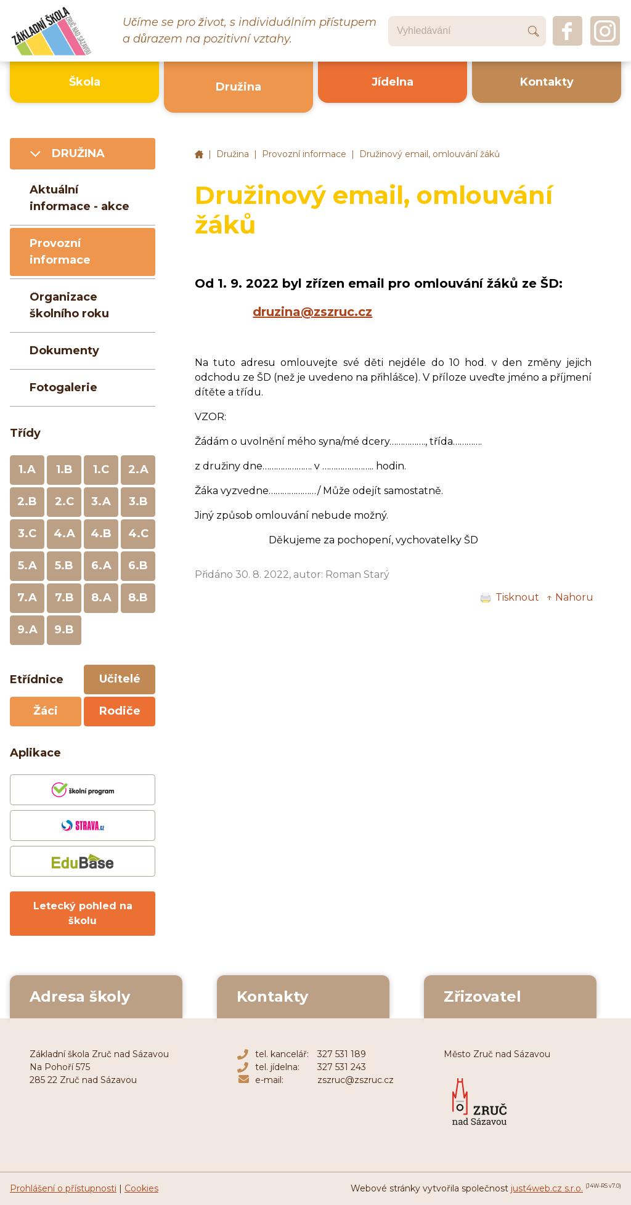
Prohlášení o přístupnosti (63, 1188)
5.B (64, 565)
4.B (101, 533)
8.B (138, 597)
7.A (27, 597)
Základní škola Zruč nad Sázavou (199, 154)
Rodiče (119, 711)
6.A (101, 565)
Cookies (141, 1188)
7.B (64, 597)
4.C (138, 533)
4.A (64, 533)
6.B (138, 565)
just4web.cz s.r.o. (547, 1188)
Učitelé (119, 679)
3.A (101, 501)
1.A (27, 469)
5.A (27, 565)
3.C (27, 533)
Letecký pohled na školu (82, 913)
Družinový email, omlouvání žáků (429, 154)
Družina (232, 154)
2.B (27, 501)
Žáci (45, 711)
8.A (101, 597)
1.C (101, 469)
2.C (64, 501)
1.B (64, 469)
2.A (138, 469)
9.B (64, 629)
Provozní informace (304, 154)
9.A (27, 629)
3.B (138, 501)
